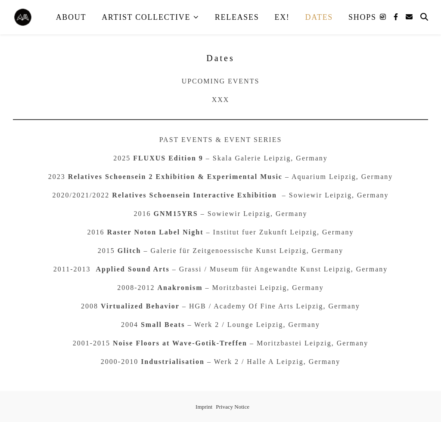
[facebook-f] (397, 17)
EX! (281, 17)
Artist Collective (146, 17)
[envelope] (409, 17)
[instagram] (384, 17)
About (71, 17)
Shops (362, 17)
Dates (319, 17)
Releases (237, 17)
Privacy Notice (232, 407)
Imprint (204, 407)
